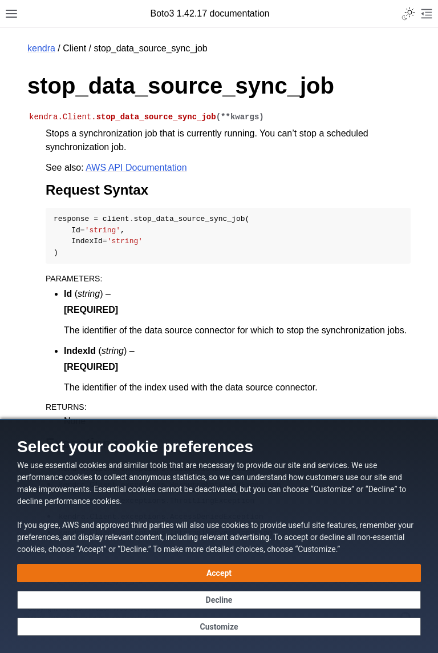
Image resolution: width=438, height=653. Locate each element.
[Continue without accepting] (219, 600)
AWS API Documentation (136, 167)
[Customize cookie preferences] (219, 627)
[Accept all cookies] (219, 573)
